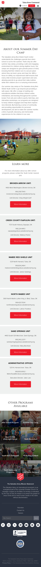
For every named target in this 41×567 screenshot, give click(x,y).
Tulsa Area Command (31, 2)
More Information (20, 204)
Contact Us (20, 510)
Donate (32, 6)
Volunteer (20, 508)
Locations (23, 6)
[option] (20, 22)
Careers (20, 513)
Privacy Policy (6, 563)
